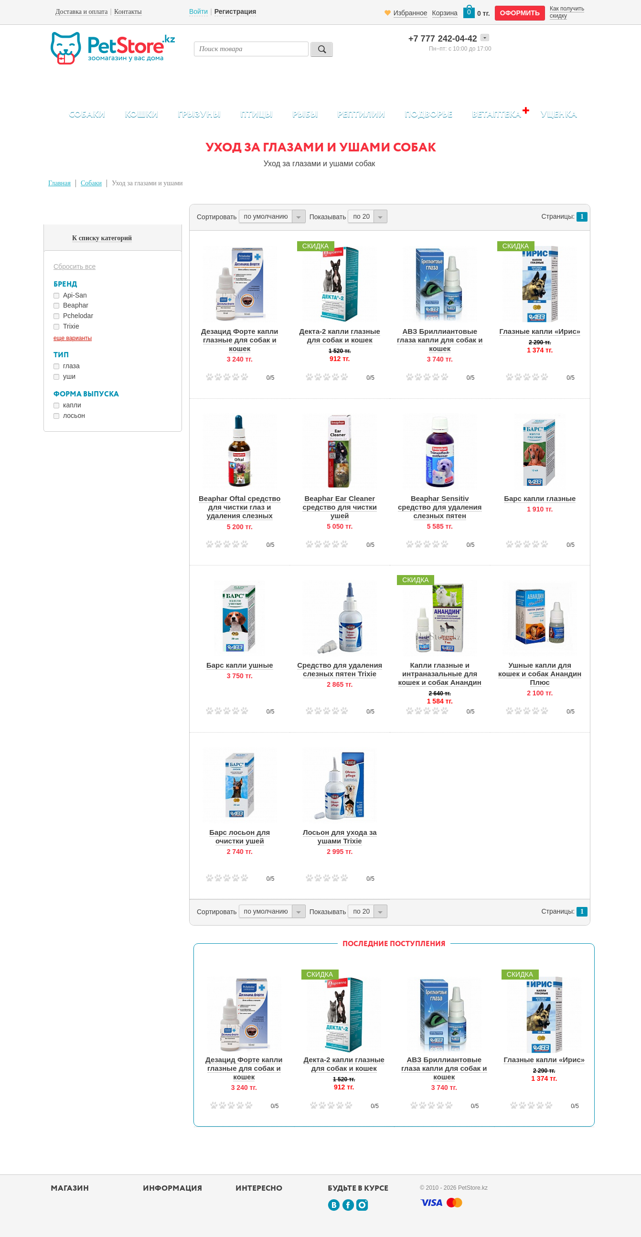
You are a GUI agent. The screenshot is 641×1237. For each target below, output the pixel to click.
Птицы (256, 114)
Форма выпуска (86, 394)
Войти (198, 11)
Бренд (65, 284)
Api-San (75, 295)
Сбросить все (74, 266)
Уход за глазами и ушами (147, 183)
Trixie (71, 326)
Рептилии (361, 114)
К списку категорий (102, 238)
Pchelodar (78, 316)
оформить (520, 13)
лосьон (74, 415)
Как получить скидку (567, 12)
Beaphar (75, 305)
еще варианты (72, 338)
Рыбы (305, 114)
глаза (71, 366)
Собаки (87, 114)
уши (69, 376)
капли (72, 405)
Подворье (428, 114)
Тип (61, 355)
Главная (59, 183)
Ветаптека (496, 114)
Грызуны (199, 114)
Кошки (141, 114)
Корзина (445, 13)
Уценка (559, 114)
